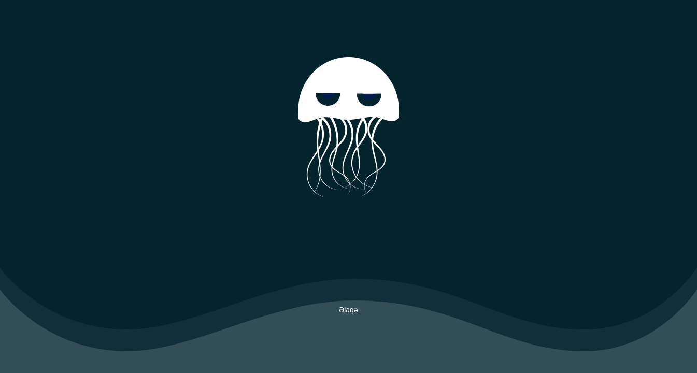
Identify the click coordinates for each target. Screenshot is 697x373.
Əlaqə (348, 310)
